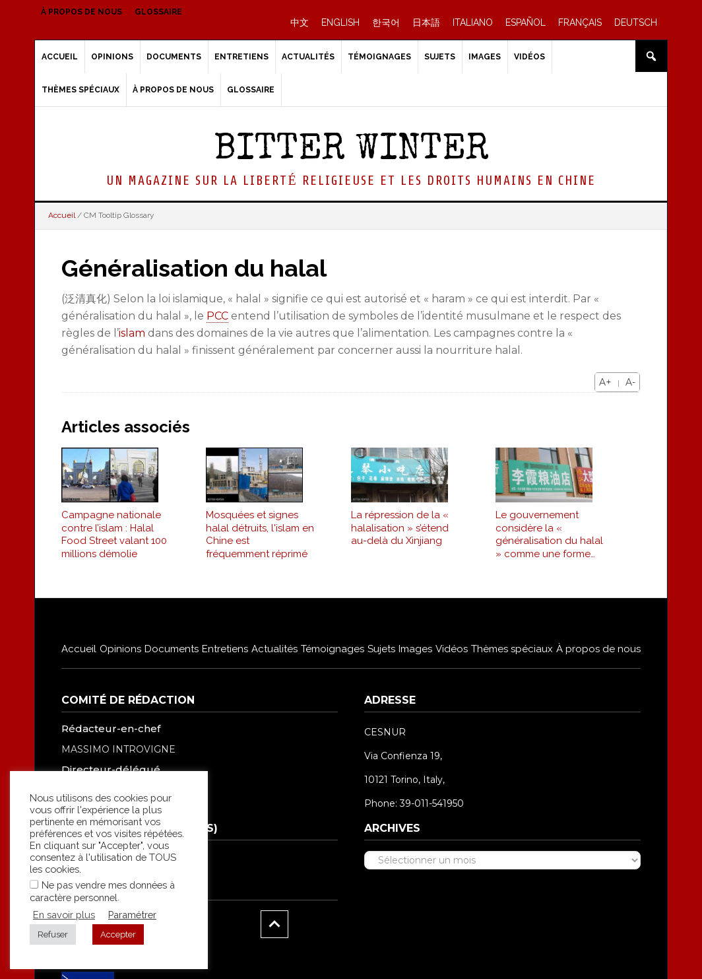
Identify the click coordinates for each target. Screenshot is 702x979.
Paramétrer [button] (132, 914)
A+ (605, 382)
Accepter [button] (118, 934)
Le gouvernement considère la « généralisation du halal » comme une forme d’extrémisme (549, 541)
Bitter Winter (351, 151)
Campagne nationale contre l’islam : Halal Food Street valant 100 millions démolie (114, 541)
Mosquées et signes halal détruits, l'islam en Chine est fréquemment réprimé (260, 541)
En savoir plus (64, 914)
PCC (217, 316)
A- (630, 382)
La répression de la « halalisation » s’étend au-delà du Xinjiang (400, 534)
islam (132, 333)
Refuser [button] (53, 934)
